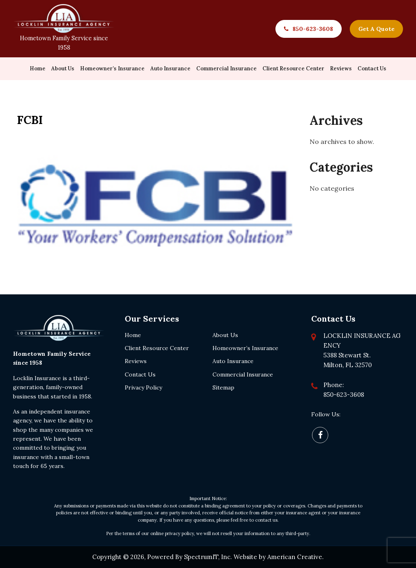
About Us (225, 335)
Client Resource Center (157, 348)
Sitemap (223, 387)
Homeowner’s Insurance (245, 348)
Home (133, 335)
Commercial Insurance (242, 374)
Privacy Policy (143, 387)
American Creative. (295, 557)
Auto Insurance (233, 361)
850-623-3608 (312, 29)
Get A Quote (376, 29)
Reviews (136, 361)
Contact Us (140, 374)
